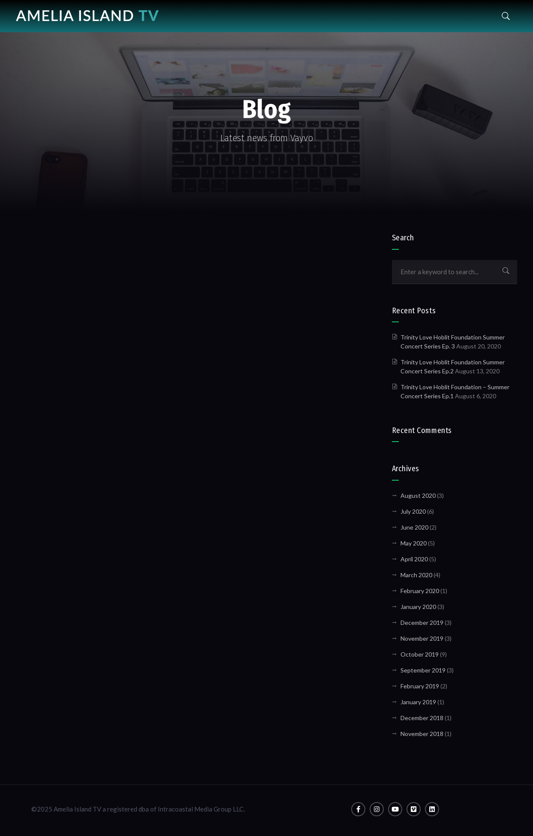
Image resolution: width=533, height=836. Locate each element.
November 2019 (422, 638)
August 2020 (418, 495)
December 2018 (422, 717)
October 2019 (420, 654)
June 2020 (414, 527)
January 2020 (418, 606)
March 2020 (416, 575)
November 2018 (422, 733)
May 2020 (414, 543)
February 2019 (420, 686)
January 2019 (418, 702)
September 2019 (423, 670)
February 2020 (420, 590)
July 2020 (413, 511)
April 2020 (414, 559)
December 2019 (422, 622)
